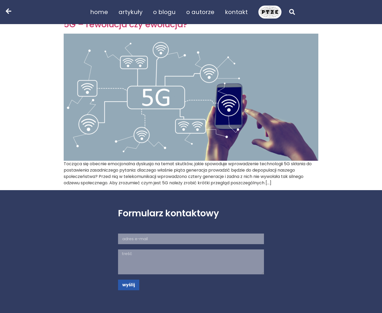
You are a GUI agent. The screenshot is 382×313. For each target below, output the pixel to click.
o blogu (164, 12)
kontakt (236, 12)
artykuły (130, 12)
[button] (292, 12)
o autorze (200, 12)
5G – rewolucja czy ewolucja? (126, 24)
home (99, 12)
